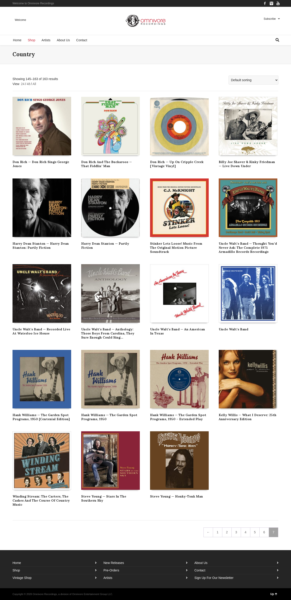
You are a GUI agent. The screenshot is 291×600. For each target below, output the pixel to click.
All (34, 84)
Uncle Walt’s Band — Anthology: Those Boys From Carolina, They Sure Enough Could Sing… (107, 333)
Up (273, 594)
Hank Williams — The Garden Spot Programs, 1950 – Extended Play (178, 417)
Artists (107, 578)
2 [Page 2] (227, 532)
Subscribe (270, 18)
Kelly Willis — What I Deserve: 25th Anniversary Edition (247, 417)
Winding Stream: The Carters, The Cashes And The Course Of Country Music (41, 500)
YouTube (278, 3)
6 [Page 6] (264, 532)
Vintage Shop (22, 578)
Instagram (271, 3)
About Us (201, 563)
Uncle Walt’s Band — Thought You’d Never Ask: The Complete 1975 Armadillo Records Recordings (248, 247)
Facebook (265, 3)
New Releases (113, 563)
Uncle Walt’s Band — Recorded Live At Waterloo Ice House (41, 331)
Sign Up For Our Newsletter (213, 578)
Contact (199, 570)
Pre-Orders (111, 570)
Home (17, 563)
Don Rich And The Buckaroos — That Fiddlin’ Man (106, 164)
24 (23, 84)
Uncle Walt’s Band (233, 329)
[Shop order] (253, 80)
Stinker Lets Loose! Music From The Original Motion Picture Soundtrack (176, 247)
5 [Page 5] (255, 532)
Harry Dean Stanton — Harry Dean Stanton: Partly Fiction (41, 245)
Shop (16, 570)
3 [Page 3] (236, 532)
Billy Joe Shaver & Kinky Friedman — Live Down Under (247, 164)
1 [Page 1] (217, 532)
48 (28, 84)
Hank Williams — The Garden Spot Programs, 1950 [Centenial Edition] (41, 417)
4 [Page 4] (245, 532)
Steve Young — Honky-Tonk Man (176, 496)
